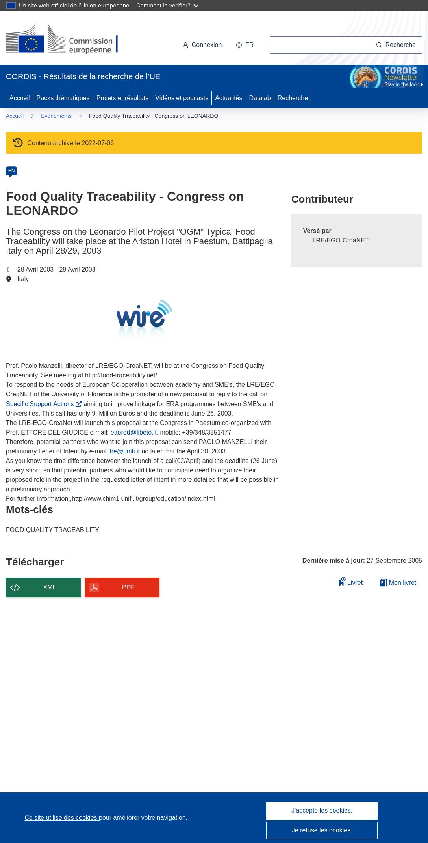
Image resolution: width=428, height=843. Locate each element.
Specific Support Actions (41, 404)
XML (49, 587)
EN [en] (11, 170)
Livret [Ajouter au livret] (351, 581)
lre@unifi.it (125, 451)
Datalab (260, 98)
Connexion (202, 44)
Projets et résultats (122, 98)
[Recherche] (396, 45)
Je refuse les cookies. (322, 830)
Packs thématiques (63, 98)
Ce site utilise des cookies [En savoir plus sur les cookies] (61, 817)
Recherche (293, 98)
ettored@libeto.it (134, 432)
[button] (245, 45)
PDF (128, 587)
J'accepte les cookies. (321, 810)
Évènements (56, 116)
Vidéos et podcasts (181, 98)
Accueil (19, 98)
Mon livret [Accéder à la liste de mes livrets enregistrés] (398, 582)
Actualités (228, 98)
